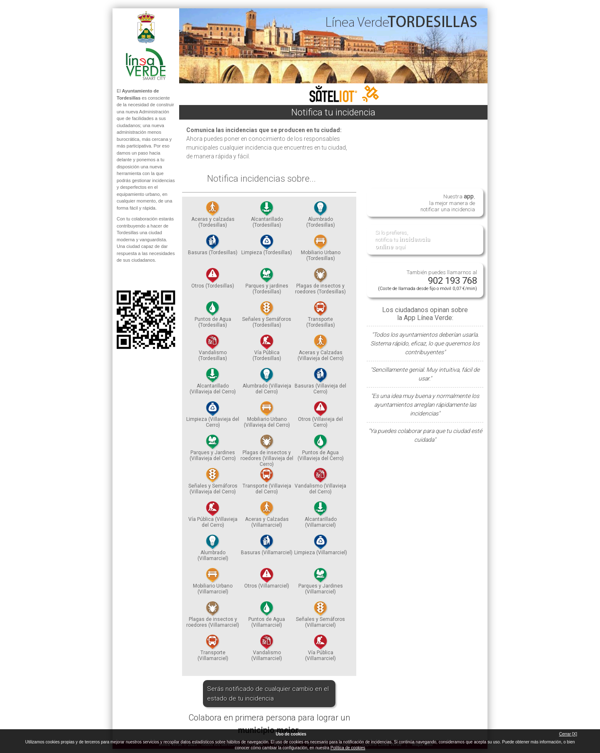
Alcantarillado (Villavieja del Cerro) (213, 383)
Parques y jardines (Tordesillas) (266, 283)
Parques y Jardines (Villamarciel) (320, 583)
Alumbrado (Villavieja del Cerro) (266, 383)
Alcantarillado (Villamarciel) (321, 516)
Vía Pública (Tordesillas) (266, 350)
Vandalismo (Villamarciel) (266, 650)
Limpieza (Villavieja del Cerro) (212, 416)
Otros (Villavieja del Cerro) (320, 416)
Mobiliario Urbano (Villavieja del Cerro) (267, 416)
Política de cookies (347, 747)
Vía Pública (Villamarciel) (320, 650)
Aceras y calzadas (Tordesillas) (213, 216)
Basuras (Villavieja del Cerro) (320, 383)
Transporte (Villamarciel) (213, 650)
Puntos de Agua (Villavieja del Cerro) (321, 450)
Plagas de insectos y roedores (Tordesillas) (320, 283)
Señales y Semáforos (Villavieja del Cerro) (213, 483)
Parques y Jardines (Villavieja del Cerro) (213, 450)
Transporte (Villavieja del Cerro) (266, 483)
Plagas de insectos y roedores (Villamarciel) (212, 616)
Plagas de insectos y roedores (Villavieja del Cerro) (266, 453)
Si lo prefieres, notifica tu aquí (402, 239)
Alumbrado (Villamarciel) (213, 550)
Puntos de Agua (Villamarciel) (266, 616)
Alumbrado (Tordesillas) (320, 216)
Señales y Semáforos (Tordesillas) (266, 316)
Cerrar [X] (568, 734)
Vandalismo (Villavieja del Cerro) (320, 483)
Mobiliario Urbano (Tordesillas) (320, 250)
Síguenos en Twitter (133, 277)
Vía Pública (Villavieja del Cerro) (213, 516)
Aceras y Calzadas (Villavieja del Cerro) (321, 350)
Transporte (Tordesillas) (320, 316)
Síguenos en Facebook (120, 277)
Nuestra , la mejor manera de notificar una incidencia (447, 202)
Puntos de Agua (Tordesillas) (213, 316)
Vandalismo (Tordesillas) (212, 350)
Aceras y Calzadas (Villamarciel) (267, 516)
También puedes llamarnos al (427, 280)
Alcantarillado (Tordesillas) (267, 216)
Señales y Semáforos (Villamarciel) (320, 616)
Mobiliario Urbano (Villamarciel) (212, 583)
